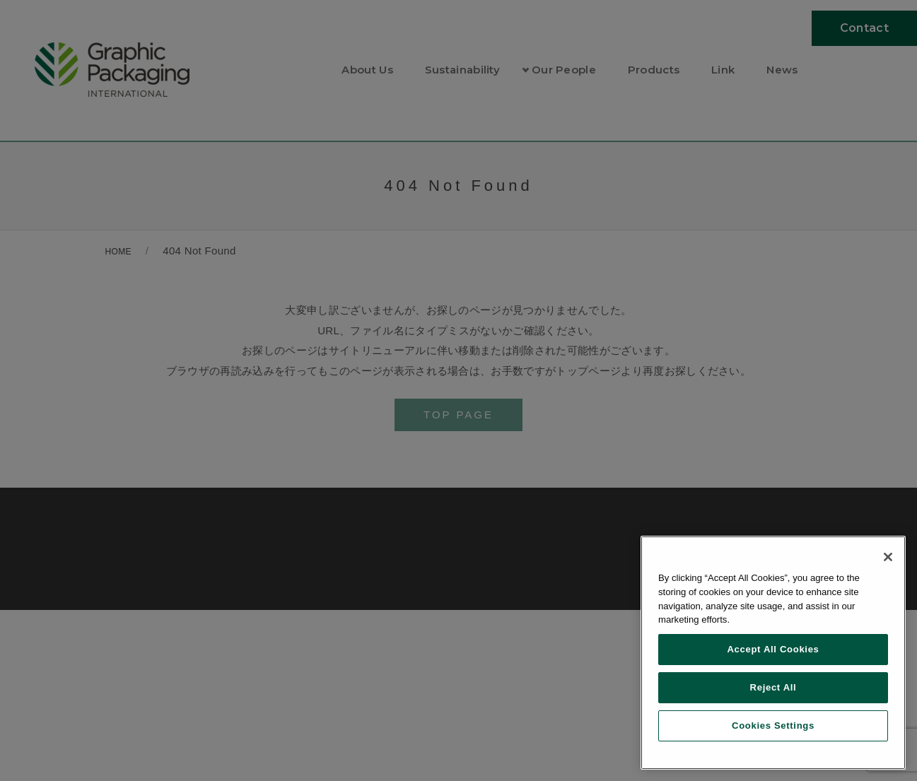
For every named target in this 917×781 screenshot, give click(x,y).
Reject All (773, 687)
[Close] (888, 556)
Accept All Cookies (773, 649)
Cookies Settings (773, 725)
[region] (773, 653)
